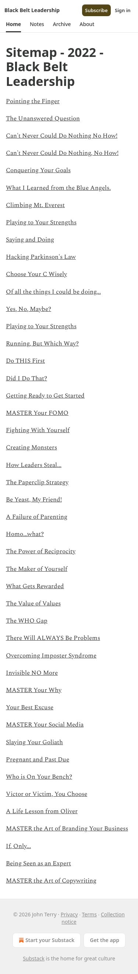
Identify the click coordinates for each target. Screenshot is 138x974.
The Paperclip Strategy (37, 482)
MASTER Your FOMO (37, 413)
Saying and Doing (30, 240)
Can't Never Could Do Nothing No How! (61, 136)
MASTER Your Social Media (45, 724)
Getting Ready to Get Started (45, 396)
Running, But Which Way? (42, 343)
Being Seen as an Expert (38, 863)
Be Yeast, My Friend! (34, 499)
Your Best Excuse (29, 707)
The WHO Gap (26, 621)
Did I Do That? (26, 378)
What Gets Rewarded (35, 586)
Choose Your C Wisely (36, 274)
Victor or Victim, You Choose (46, 794)
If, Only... (18, 846)
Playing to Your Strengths (41, 222)
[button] (13, 24)
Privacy (69, 914)
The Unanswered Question (43, 118)
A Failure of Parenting (36, 517)
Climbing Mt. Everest (35, 205)
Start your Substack (45, 940)
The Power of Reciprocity (40, 551)
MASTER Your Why (33, 690)
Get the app (104, 940)
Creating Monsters (31, 447)
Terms (89, 914)
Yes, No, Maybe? (28, 309)
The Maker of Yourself (36, 569)
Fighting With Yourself (38, 430)
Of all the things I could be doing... (53, 292)
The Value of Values (33, 603)
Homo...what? (25, 534)
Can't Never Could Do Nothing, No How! (62, 153)
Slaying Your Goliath (34, 742)
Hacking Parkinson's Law (41, 257)
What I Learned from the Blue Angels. (58, 188)
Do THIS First (25, 361)
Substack (34, 958)
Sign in (123, 10)
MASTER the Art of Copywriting (51, 881)
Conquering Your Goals (38, 170)
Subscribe (96, 10)
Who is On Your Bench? (39, 777)
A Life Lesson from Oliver (42, 811)
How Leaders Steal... (33, 465)
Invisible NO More (32, 673)
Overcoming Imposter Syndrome (51, 655)
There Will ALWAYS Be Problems (53, 638)
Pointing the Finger (33, 101)
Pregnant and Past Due (37, 759)
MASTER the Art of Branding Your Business (67, 828)
